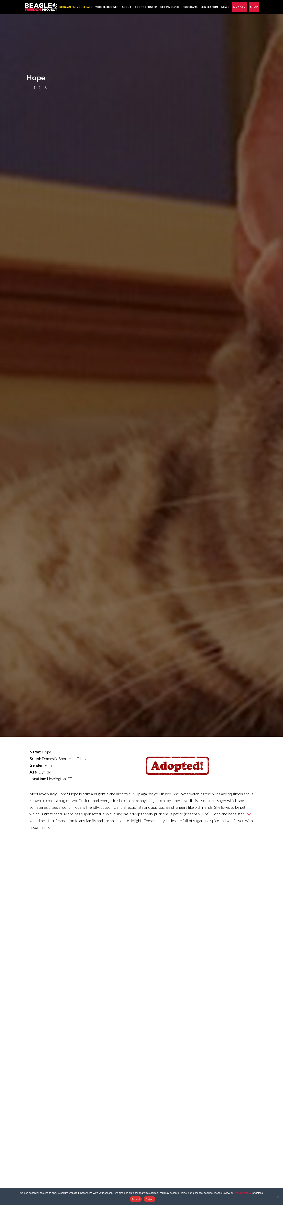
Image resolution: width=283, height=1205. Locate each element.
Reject (149, 1199)
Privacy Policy (243, 1192)
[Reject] (278, 1197)
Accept (136, 1199)
